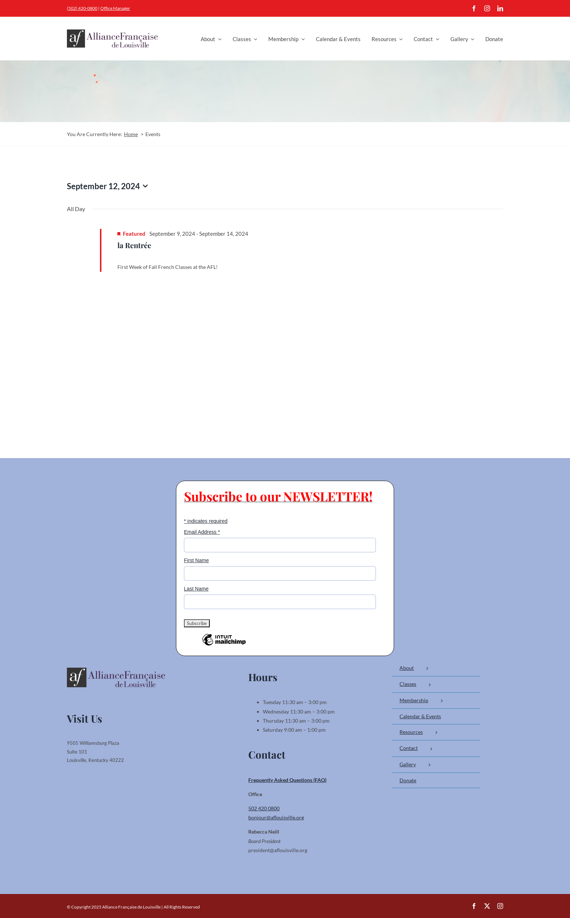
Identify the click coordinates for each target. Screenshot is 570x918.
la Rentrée (134, 245)
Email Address (202, 532)
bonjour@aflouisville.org (276, 817)
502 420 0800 (264, 808)
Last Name (196, 589)
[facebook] (474, 8)
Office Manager (115, 8)
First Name (196, 560)
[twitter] (487, 906)
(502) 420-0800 (82, 8)
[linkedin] (500, 8)
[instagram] (487, 8)
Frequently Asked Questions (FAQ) (287, 780)
